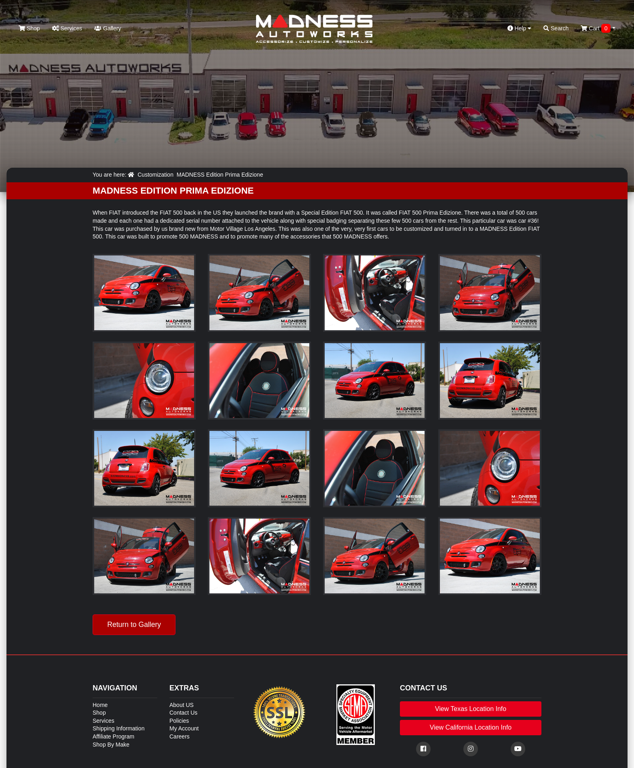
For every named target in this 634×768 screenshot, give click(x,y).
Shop (29, 28)
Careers (179, 736)
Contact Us (183, 712)
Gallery (107, 28)
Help (519, 28)
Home (100, 705)
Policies (179, 720)
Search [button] (555, 28)
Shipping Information (118, 728)
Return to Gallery (134, 624)
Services (67, 28)
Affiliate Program (113, 736)
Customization (155, 174)
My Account (184, 728)
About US (181, 705)
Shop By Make (111, 744)
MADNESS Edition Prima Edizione (220, 174)
